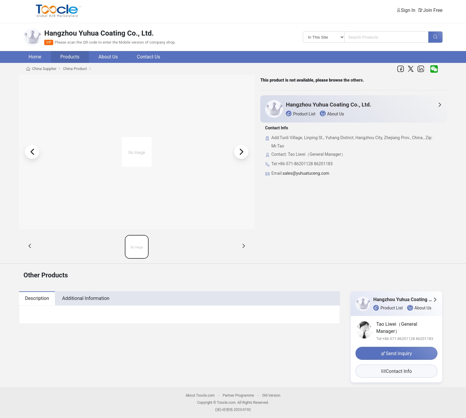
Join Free (433, 10)
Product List (300, 113)
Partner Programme (238, 395)
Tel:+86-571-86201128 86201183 (404, 338)
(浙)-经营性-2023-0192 (233, 410)
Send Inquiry (396, 353)
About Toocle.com (200, 395)
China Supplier (44, 68)
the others (353, 80)
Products (69, 57)
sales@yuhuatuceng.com (306, 173)
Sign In (408, 10)
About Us (108, 57)
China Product (75, 68)
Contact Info (396, 371)
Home (35, 57)
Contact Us (148, 57)
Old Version (271, 395)
